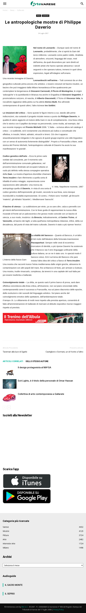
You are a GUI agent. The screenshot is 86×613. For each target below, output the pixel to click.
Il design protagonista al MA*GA (34, 367)
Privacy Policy (58, 609)
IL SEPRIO (10, 593)
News (12, 10)
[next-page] (9, 407)
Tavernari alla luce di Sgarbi (15, 352)
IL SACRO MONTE (14, 585)
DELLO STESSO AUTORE (37, 361)
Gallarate (20, 10)
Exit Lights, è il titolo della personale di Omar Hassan (45, 380)
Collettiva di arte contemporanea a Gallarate (41, 394)
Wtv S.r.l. (24, 607)
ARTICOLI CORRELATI (13, 361)
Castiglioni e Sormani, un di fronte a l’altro (64, 352)
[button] (4, 3)
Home (5, 10)
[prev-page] (4, 407)
